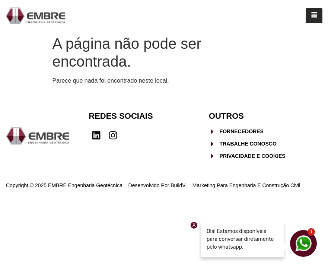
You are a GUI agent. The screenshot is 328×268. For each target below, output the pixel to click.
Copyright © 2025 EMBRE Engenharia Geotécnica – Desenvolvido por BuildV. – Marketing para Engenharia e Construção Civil (153, 185)
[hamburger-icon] (314, 15)
